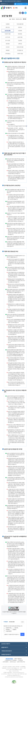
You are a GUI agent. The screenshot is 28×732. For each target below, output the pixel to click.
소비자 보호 (7, 37)
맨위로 (22, 622)
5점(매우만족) (8, 628)
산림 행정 (20, 30)
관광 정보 (20, 27)
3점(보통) (8, 629)
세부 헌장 (24, 19)
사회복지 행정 (20, 53)
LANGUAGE (19, 3)
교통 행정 (7, 43)
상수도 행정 (7, 40)
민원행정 (7, 24)
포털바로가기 (3, 3)
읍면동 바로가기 (4, 647)
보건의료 (7, 47)
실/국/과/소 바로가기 (5, 644)
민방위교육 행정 (20, 47)
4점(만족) (16, 628)
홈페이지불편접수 (18, 658)
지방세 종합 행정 (20, 24)
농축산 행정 (20, 37)
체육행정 (7, 50)
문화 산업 (7, 27)
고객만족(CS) (7, 53)
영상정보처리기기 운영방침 (10, 660)
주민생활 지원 (20, 50)
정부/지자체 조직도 (21, 662)
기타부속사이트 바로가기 (6, 651)
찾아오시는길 (13, 662)
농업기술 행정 (7, 30)
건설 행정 (20, 40)
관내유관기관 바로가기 (6, 654)
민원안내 (13, 19)
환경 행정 (20, 34)
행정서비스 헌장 (19, 19)
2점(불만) (14, 629)
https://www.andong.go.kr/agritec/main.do (17, 126)
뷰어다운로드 (6, 662)
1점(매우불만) (8, 631)
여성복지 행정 (7, 34)
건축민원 (20, 43)
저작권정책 (20, 660)
